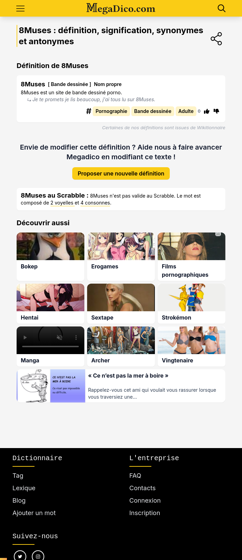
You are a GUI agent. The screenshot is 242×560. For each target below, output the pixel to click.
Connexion (145, 500)
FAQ (135, 475)
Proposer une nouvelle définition (121, 168)
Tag (17, 475)
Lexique (24, 488)
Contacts (142, 488)
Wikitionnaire (211, 127)
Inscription (144, 512)
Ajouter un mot (34, 512)
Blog (19, 500)
